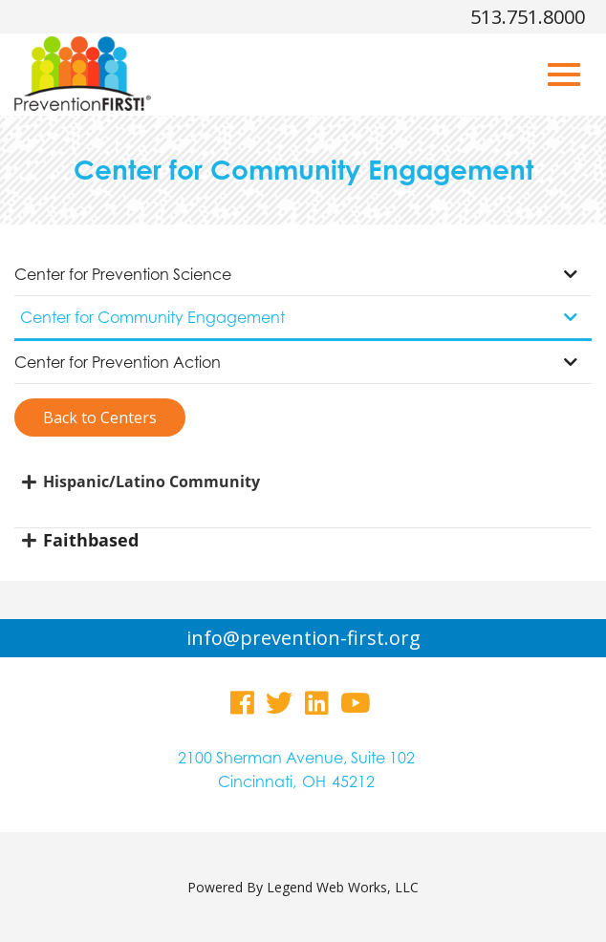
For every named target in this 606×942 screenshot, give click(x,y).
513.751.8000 (527, 17)
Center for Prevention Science (295, 274)
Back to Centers (100, 417)
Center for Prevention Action (295, 362)
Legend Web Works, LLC (343, 887)
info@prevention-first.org (303, 638)
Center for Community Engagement (298, 317)
